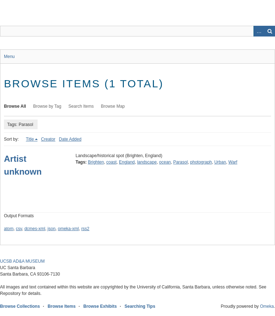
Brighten (96, 162)
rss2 (85, 228)
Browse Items (62, 306)
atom (9, 228)
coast (111, 162)
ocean (165, 162)
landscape (147, 162)
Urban (220, 162)
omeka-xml (68, 228)
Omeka (267, 306)
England (127, 162)
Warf (232, 162)
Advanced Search (259, 31)
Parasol (180, 162)
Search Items (81, 106)
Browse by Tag (47, 106)
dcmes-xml (34, 228)
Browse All (15, 106)
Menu (9, 56)
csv (19, 228)
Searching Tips (140, 306)
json (52, 228)
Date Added (70, 139)
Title (30, 139)
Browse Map (113, 106)
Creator (48, 139)
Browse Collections (20, 306)
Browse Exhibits (100, 306)
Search (269, 31)
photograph (201, 162)
